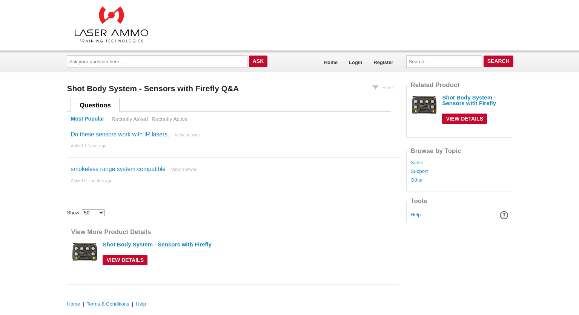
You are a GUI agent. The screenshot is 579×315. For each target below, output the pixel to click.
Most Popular (87, 119)
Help (416, 214)
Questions (95, 105)
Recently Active (170, 119)
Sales (416, 162)
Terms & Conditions (108, 304)
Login (355, 62)
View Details (125, 260)
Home (331, 62)
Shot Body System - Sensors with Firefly (157, 244)
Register (383, 62)
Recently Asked (130, 119)
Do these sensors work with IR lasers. (120, 134)
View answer (187, 135)
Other (416, 180)
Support (419, 171)
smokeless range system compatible (118, 169)
